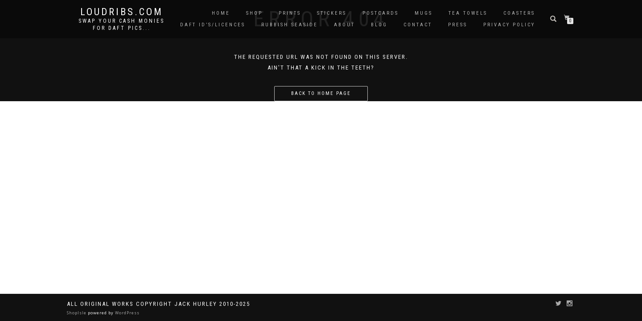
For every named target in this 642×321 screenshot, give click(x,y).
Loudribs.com (121, 12)
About (344, 25)
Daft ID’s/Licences (212, 25)
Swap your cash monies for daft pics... (121, 24)
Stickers (331, 13)
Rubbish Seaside (289, 25)
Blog (379, 25)
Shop (254, 13)
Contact (417, 25)
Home (221, 13)
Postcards (380, 13)
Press (457, 25)
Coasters (519, 13)
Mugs (423, 13)
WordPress (127, 313)
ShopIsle (77, 313)
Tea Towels (468, 13)
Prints (290, 13)
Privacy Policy (509, 25)
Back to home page (321, 93)
